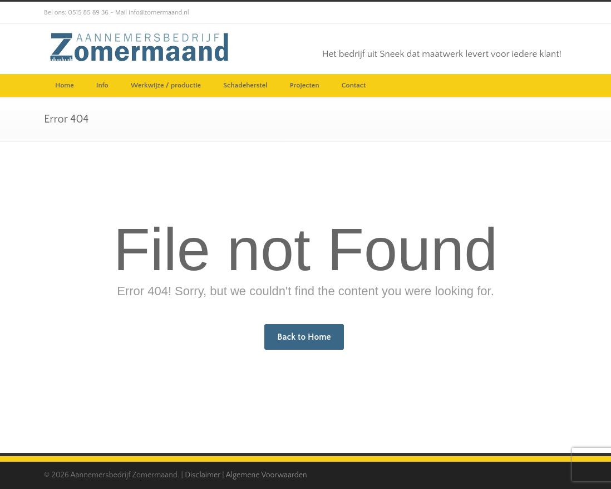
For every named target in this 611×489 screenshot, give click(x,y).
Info (102, 85)
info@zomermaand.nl (159, 12)
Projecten (304, 85)
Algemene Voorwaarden (266, 475)
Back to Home (304, 337)
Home (64, 85)
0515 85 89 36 (88, 12)
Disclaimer (202, 475)
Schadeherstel (245, 85)
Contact (354, 85)
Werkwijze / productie (166, 85)
